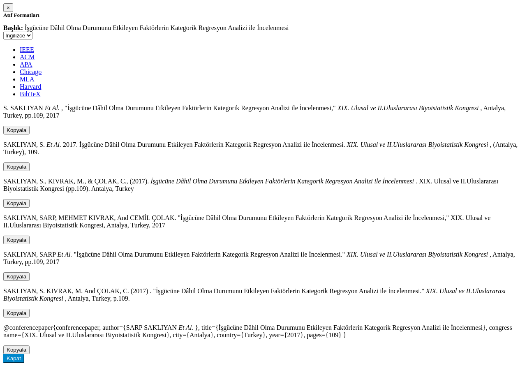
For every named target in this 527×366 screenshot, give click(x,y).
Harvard (30, 86)
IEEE (27, 49)
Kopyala (16, 130)
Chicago (31, 71)
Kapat (14, 358)
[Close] (8, 7)
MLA (27, 79)
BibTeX (30, 93)
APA (26, 64)
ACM (27, 56)
